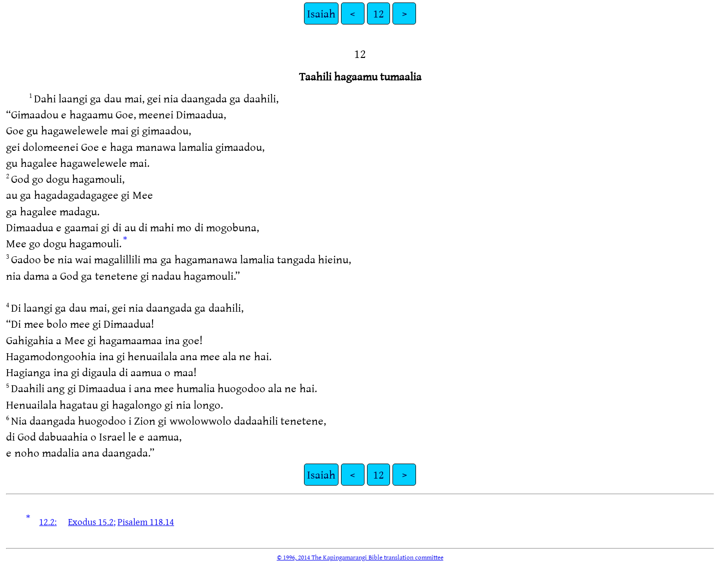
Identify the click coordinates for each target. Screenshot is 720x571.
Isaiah (321, 13)
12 (378, 13)
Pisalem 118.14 (146, 522)
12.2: (47, 522)
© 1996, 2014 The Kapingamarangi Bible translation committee (360, 557)
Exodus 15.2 (91, 522)
